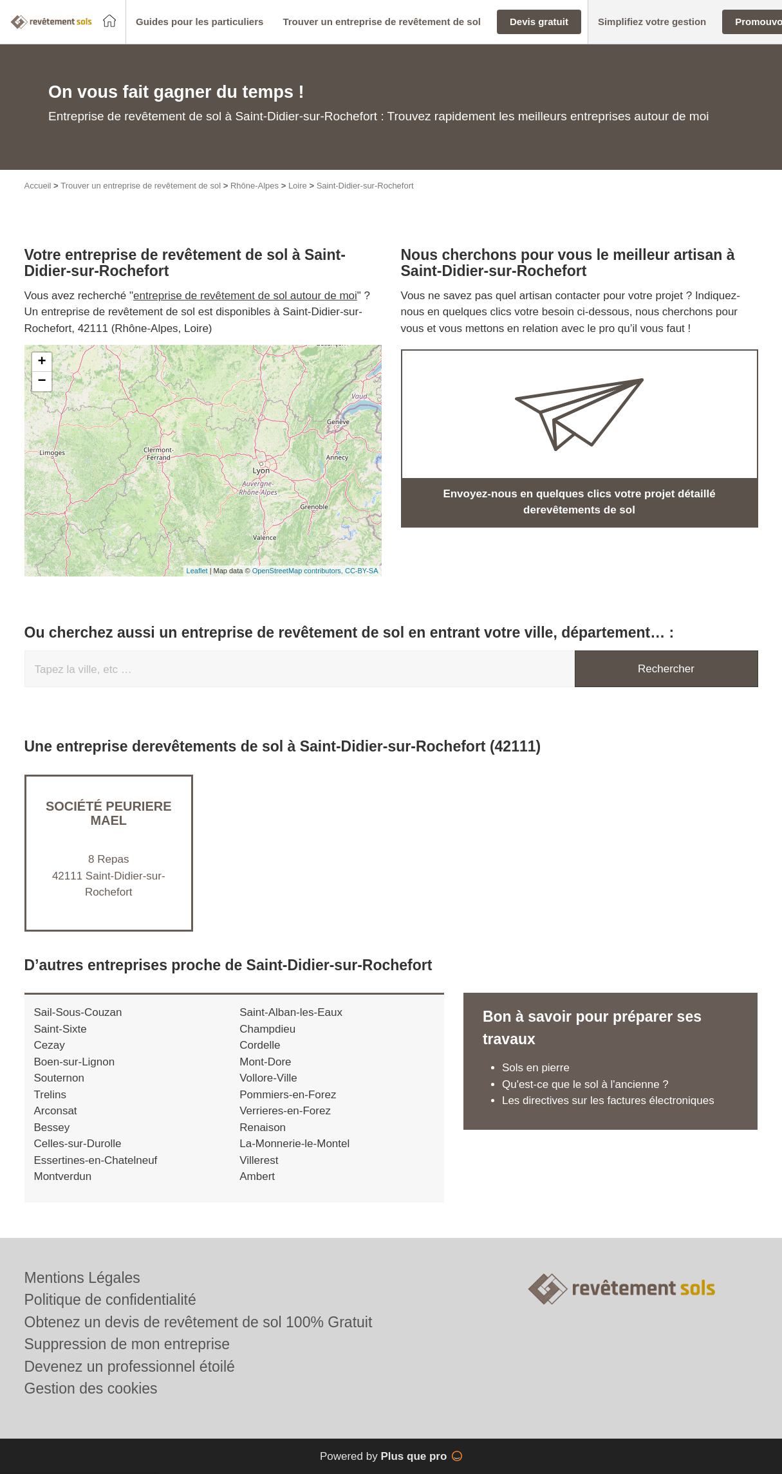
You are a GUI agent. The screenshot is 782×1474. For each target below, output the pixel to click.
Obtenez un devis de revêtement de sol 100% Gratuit (198, 1322)
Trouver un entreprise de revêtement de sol (141, 185)
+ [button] (41, 362)
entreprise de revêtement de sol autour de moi (245, 296)
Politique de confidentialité (110, 1299)
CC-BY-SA (361, 571)
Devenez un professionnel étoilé (129, 1366)
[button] (199, 22)
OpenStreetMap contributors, (298, 571)
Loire (297, 185)
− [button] (41, 381)
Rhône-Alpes (254, 185)
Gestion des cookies (91, 1388)
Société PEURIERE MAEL (109, 813)
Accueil (37, 185)
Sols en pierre (536, 1068)
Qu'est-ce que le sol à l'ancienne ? (585, 1084)
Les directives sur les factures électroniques (608, 1100)
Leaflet (197, 571)
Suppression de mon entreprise (127, 1344)
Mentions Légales (82, 1277)
